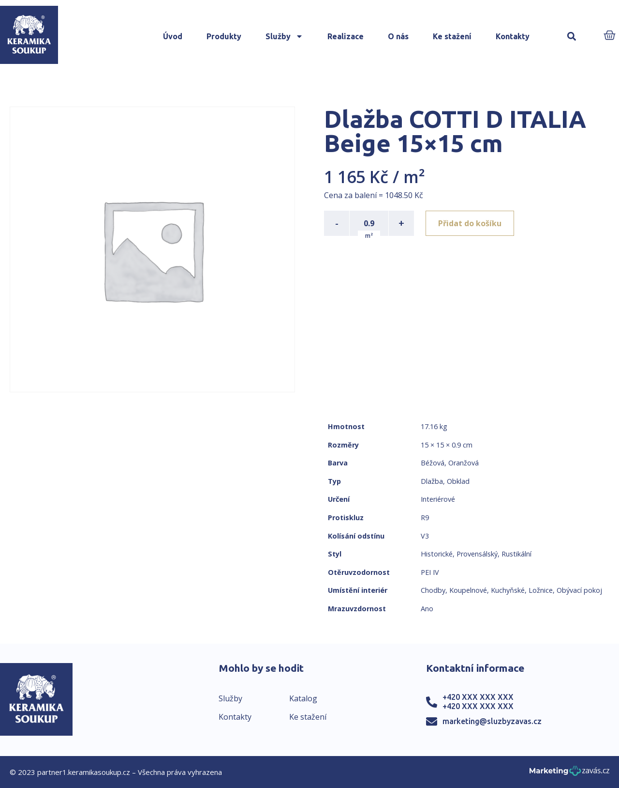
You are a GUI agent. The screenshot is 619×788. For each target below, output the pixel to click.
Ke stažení (452, 36)
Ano (427, 608)
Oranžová (463, 462)
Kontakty (513, 36)
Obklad (458, 481)
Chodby (433, 590)
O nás (398, 36)
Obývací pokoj (579, 590)
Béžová (432, 462)
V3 (425, 536)
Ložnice (541, 590)
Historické (437, 553)
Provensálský (477, 553)
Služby (284, 36)
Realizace (345, 36)
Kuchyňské (508, 590)
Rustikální (516, 553)
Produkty (223, 36)
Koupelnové (468, 590)
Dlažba (432, 481)
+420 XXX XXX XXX (478, 697)
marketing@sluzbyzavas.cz (492, 721)
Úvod (172, 36)
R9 (425, 517)
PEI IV (430, 572)
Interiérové (438, 499)
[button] (571, 37)
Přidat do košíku (469, 223)
